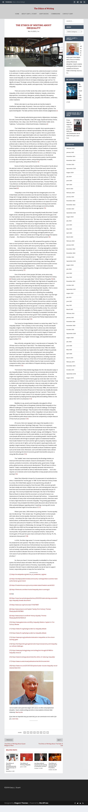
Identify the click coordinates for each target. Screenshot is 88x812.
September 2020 (71, 340)
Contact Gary (68, 17)
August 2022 (69, 272)
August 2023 (69, 223)
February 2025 (70, 155)
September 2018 (71, 380)
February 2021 (70, 320)
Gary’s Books (44, 17)
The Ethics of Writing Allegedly (25, 770)
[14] (27, 425)
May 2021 (69, 312)
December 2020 (70, 328)
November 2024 (70, 167)
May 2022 (69, 284)
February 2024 (70, 199)
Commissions (55, 17)
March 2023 (69, 243)
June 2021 (69, 308)
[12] (22, 372)
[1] (57, 117)
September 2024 (71, 175)
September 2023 (71, 219)
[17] (39, 514)
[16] (16, 481)
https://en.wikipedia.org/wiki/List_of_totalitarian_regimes (28, 581)
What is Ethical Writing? (19, 2)
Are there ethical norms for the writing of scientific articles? (40, 771)
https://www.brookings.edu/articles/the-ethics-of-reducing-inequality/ (33, 664)
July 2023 (69, 227)
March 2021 (69, 316)
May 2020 (69, 356)
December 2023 (70, 207)
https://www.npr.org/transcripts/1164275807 (25, 611)
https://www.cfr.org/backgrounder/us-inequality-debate (29, 635)
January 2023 (70, 251)
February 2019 (70, 368)
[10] (31, 326)
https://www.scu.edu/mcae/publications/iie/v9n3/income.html (30, 668)
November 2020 (70, 332)
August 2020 (69, 344)
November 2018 (70, 372)
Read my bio (19, 719)
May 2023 (69, 235)
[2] (47, 131)
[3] (38, 168)
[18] (27, 543)
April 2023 (69, 239)
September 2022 (71, 268)
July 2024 (69, 183)
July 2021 (69, 304)
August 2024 (69, 179)
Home (17, 17)
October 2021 (70, 292)
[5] (45, 215)
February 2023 (70, 247)
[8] (10, 286)
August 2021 (69, 300)
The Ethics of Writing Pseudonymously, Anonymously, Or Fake (11, 773)
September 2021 (71, 296)
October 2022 (70, 264)
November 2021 (70, 288)
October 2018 (70, 376)
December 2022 (70, 255)
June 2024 (69, 187)
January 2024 (70, 203)
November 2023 (70, 211)
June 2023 (69, 231)
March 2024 (69, 195)
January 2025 (70, 159)
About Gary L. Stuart (29, 17)
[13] (30, 405)
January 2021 (70, 324)
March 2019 (69, 364)
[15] (25, 461)
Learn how (15, 725)
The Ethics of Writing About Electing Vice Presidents (53, 772)
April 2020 (69, 360)
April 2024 (69, 191)
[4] (18, 195)
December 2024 (70, 163)
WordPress (43, 810)
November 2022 (70, 260)
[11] (20, 346)
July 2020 (69, 348)
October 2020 (70, 336)
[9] (52, 286)
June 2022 (69, 280)
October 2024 (70, 171)
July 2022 (69, 276)
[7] (24, 277)
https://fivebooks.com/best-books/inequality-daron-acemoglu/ (30, 596)
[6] (49, 244)
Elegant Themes (21, 810)
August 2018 (69, 384)
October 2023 (70, 215)
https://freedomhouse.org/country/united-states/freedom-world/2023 (32, 592)
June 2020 (69, 352)
